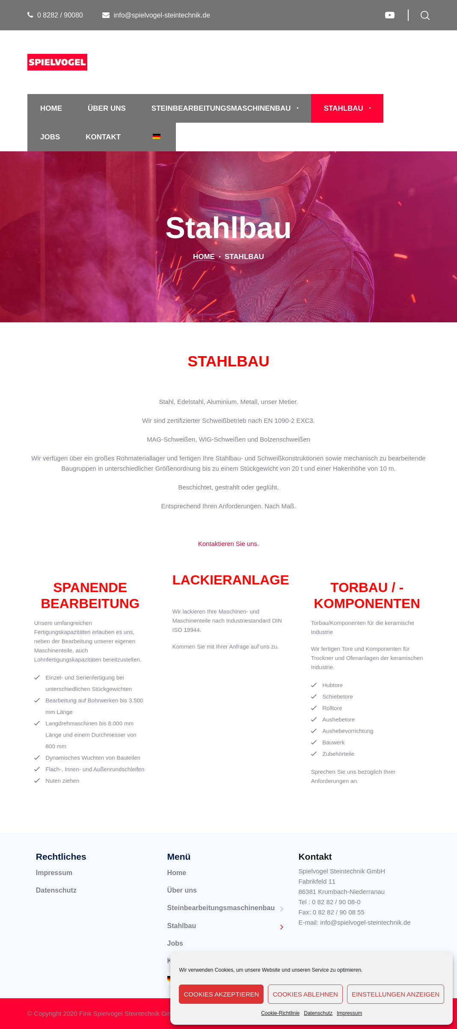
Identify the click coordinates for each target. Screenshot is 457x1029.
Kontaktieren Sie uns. (228, 543)
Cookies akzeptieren (221, 994)
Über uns (107, 108)
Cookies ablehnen (305, 994)
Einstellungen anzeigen (395, 994)
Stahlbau (343, 108)
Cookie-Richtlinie (280, 1013)
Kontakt (103, 137)
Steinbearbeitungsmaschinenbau (221, 108)
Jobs (50, 137)
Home (51, 108)
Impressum (349, 1013)
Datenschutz (318, 1013)
